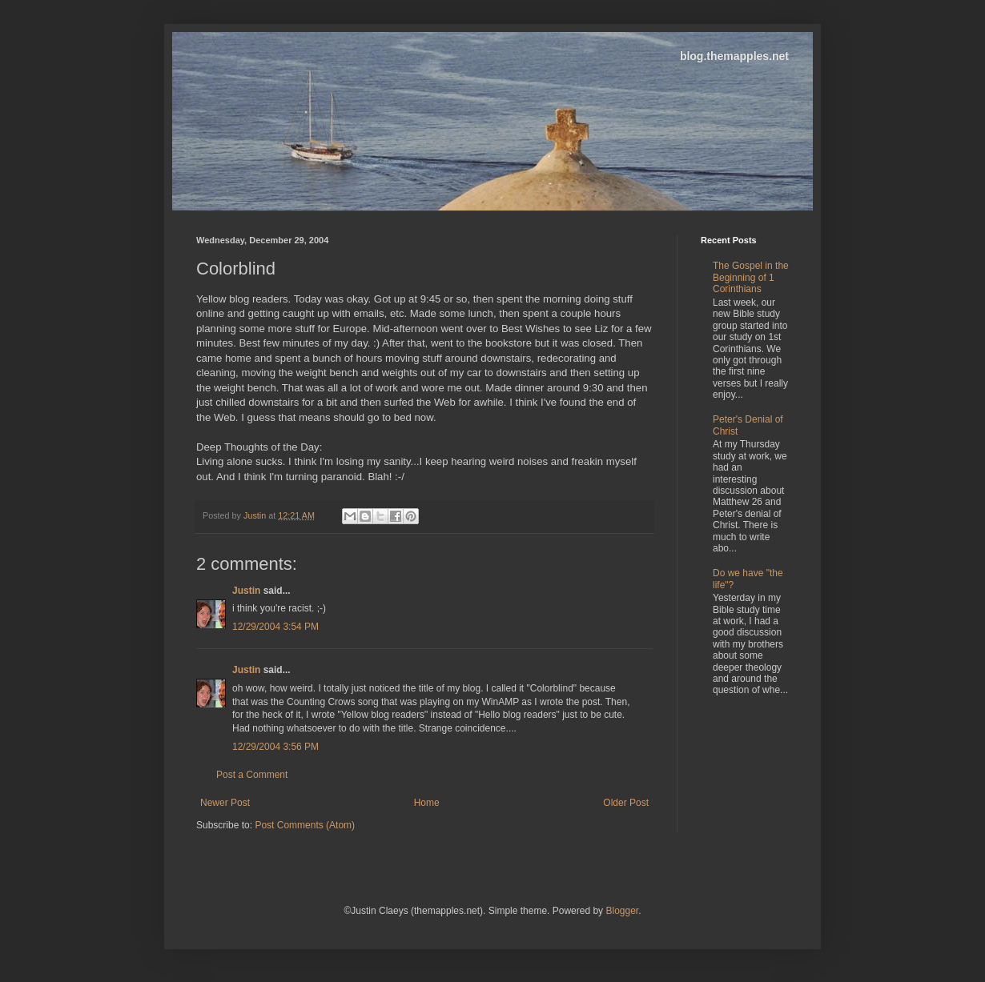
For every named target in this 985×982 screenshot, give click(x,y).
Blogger (621, 910)
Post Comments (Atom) (305, 825)
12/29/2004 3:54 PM (275, 626)
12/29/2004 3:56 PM (275, 746)
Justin (246, 590)
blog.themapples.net (734, 56)
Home (427, 802)
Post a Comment (251, 774)
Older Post (626, 802)
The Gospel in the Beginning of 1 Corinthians (751, 277)
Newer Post (225, 802)
